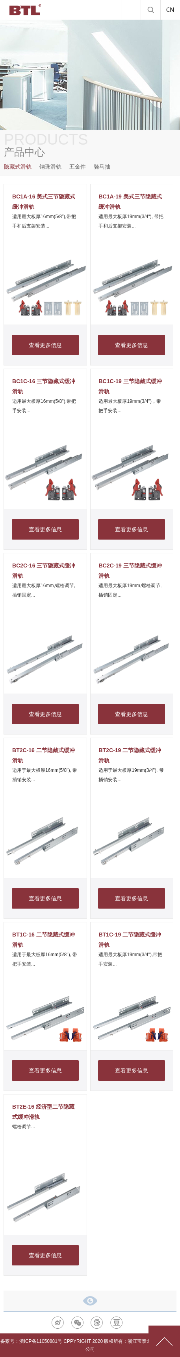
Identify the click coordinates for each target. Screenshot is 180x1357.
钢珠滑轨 (50, 166)
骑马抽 (102, 166)
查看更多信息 (45, 345)
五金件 (77, 166)
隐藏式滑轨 (18, 166)
